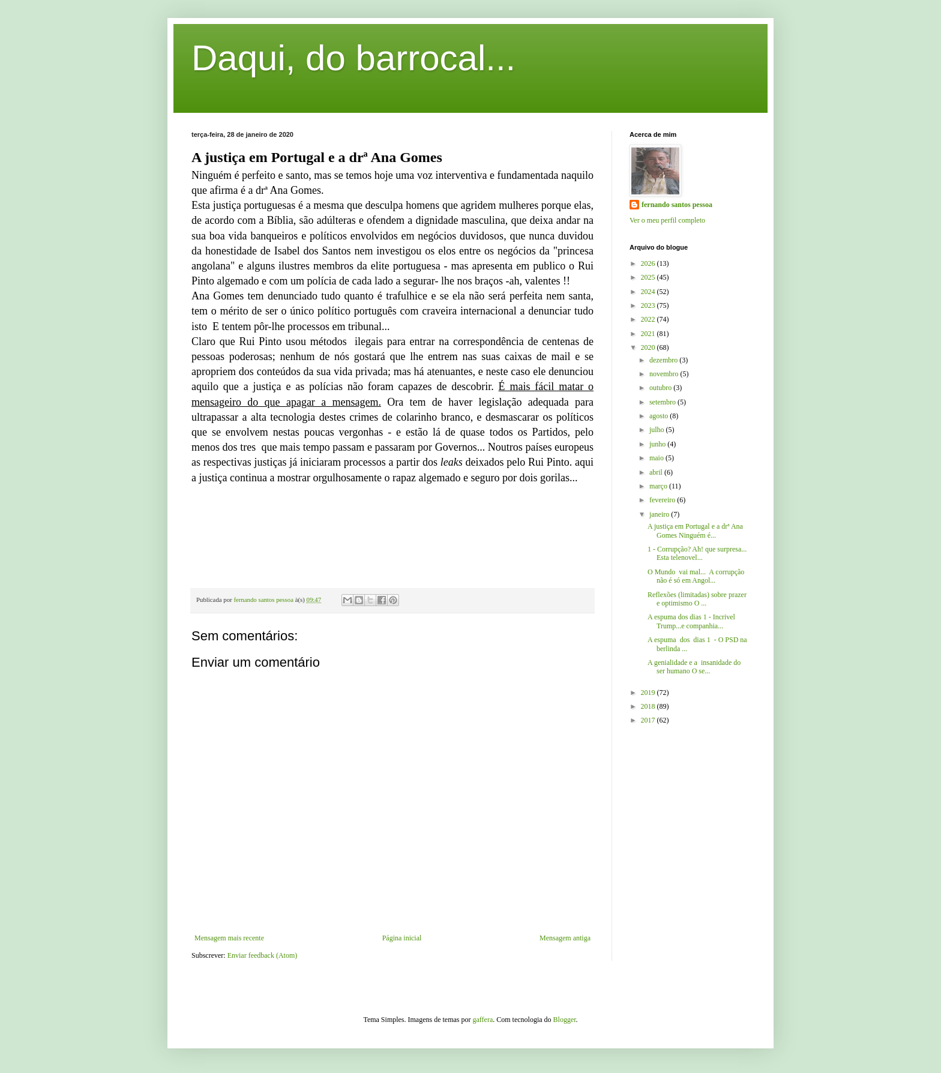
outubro (661, 387)
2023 (649, 305)
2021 (649, 333)
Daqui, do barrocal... (353, 58)
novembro (665, 374)
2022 (649, 319)
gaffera (483, 1019)
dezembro (664, 360)
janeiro (660, 514)
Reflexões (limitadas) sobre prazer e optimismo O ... (697, 599)
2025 (649, 277)
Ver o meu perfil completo (667, 220)
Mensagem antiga (565, 938)
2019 (649, 692)
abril (656, 472)
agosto (659, 416)
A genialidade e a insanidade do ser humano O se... (694, 666)
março (659, 486)
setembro (663, 402)
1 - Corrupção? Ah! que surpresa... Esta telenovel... (697, 553)
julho (657, 429)
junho (658, 444)
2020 (649, 347)
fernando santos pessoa (677, 204)
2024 (649, 291)
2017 (649, 720)
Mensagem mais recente (229, 938)
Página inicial (402, 938)
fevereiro (663, 500)
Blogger (564, 1019)
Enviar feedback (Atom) (262, 955)
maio (657, 458)
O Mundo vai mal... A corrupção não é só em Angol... (696, 576)
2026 (649, 263)
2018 (649, 706)
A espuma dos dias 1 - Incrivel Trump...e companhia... (691, 621)
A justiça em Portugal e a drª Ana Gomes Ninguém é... (695, 530)
